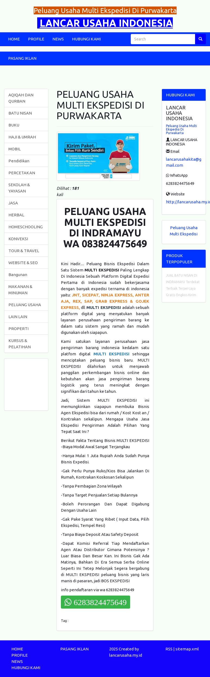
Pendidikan (18, 161)
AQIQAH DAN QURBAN (20, 98)
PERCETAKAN (21, 172)
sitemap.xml (187, 649)
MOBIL (14, 149)
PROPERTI (18, 328)
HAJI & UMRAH (22, 137)
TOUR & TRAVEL (23, 250)
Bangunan (17, 274)
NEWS (58, 39)
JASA (13, 203)
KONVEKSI (18, 238)
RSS (169, 649)
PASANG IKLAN (22, 58)
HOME (14, 39)
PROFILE (36, 39)
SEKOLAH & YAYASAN (19, 187)
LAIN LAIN (17, 316)
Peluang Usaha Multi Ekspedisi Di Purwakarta (181, 129)
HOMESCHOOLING (25, 226)
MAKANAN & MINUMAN (20, 289)
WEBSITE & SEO (23, 262)
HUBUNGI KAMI (86, 39)
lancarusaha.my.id (125, 655)
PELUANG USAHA (24, 304)
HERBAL (16, 215)
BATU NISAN (20, 113)
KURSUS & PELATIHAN (19, 343)
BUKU (13, 125)
